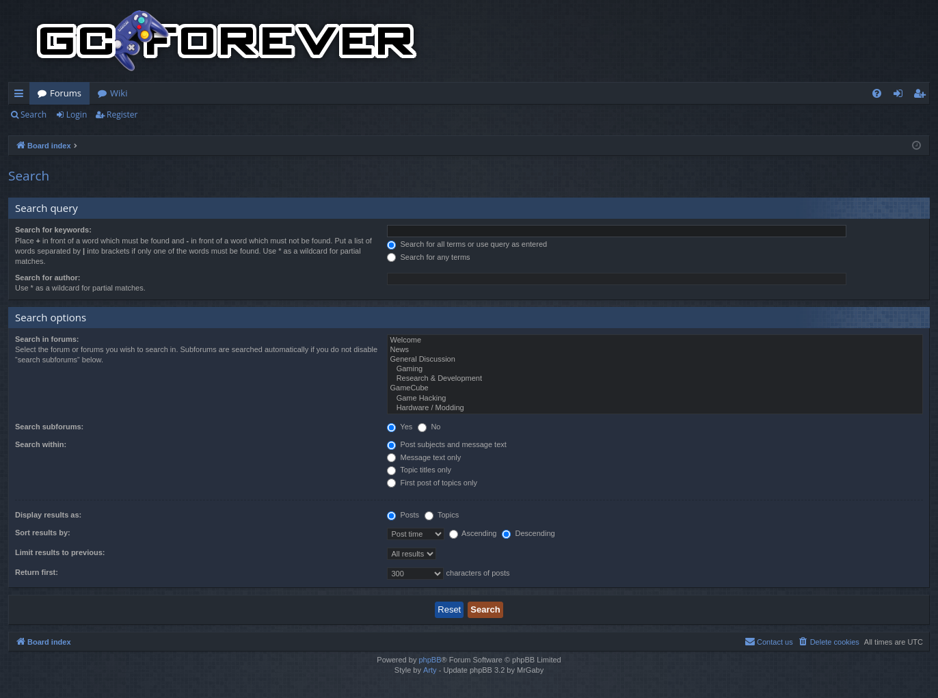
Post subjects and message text (446, 444)
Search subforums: (49, 426)
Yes (399, 426)
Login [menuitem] (901, 96)
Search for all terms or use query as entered (467, 244)
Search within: (40, 444)
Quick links (21, 96)
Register (122, 114)
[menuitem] (876, 93)
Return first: (36, 572)
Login (76, 114)
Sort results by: (42, 532)
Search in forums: (47, 339)
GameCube (655, 388)
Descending (528, 533)
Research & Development (655, 379)
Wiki (118, 93)
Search (33, 114)
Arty (430, 670)
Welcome (655, 340)
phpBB (429, 660)
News (655, 350)
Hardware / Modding (655, 408)
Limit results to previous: (60, 552)
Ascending (473, 533)
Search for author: (47, 277)
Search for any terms (428, 257)
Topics (442, 515)
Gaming (655, 369)
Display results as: (48, 515)
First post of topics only (432, 483)
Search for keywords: (53, 230)
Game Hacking (655, 398)
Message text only (424, 457)
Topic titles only (419, 470)
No (429, 426)
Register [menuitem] (922, 96)
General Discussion (655, 359)
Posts (403, 515)
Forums (65, 93)
